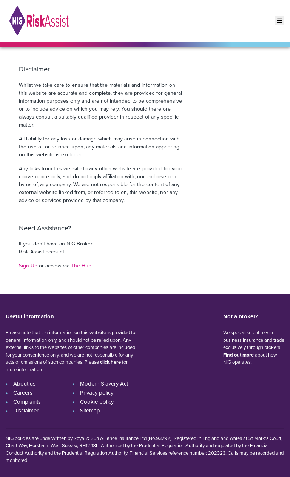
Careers (22, 393)
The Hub (81, 266)
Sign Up (28, 266)
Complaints (27, 402)
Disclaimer (26, 410)
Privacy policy (96, 393)
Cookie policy (97, 402)
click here (110, 362)
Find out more (238, 354)
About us (24, 384)
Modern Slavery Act (104, 384)
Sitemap (90, 410)
